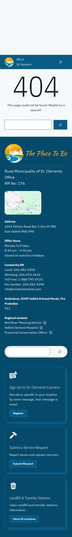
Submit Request (23, 463)
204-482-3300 (24, 270)
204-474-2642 (30, 274)
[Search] (60, 124)
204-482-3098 (33, 284)
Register (18, 413)
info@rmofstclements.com (23, 289)
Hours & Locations (24, 519)
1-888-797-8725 (30, 279)
